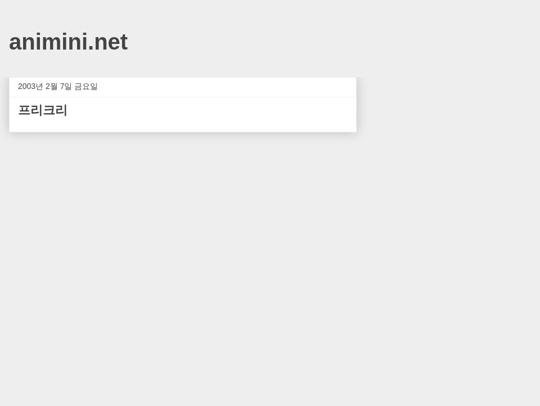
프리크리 (43, 110)
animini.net (68, 41)
